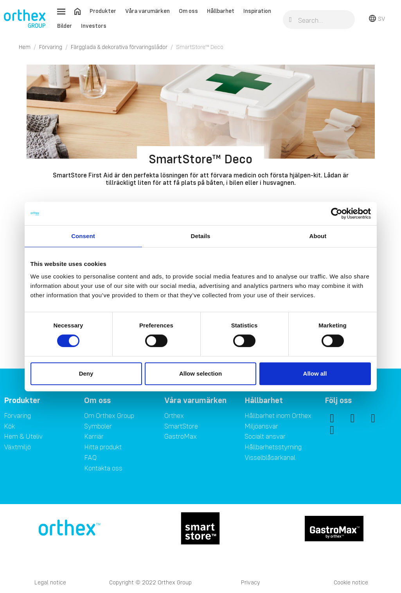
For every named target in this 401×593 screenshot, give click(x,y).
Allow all (315, 373)
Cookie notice (351, 582)
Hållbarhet (220, 10)
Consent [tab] (83, 236)
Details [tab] (200, 236)
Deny (86, 373)
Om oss (188, 10)
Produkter (103, 10)
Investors (93, 25)
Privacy (250, 582)
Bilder (64, 25)
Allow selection (200, 373)
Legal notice (50, 582)
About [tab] (318, 236)
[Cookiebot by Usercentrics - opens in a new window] (336, 213)
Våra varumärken (147, 10)
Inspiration (257, 10)
